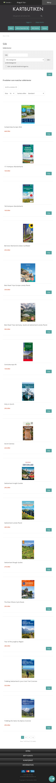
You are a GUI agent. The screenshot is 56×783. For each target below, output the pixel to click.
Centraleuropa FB (10, 365)
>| (33, 737)
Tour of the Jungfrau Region (14, 642)
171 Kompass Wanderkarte (13, 167)
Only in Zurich (9, 404)
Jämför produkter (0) (11, 87)
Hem (4, 36)
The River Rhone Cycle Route (14, 602)
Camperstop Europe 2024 (13, 127)
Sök (8, 36)
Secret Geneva (9, 444)
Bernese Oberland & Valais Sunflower (17, 246)
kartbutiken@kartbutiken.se (28, 776)
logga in (29, 22)
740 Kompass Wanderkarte (13, 206)
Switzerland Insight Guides (13, 483)
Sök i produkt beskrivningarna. (18, 66)
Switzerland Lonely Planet (13, 523)
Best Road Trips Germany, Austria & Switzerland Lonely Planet (25, 325)
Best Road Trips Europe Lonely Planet (17, 285)
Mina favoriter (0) (22, 28)
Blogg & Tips (21, 2)
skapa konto (39, 22)
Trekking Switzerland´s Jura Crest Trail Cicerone (20, 681)
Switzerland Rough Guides (13, 562)
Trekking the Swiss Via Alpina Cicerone (17, 721)
